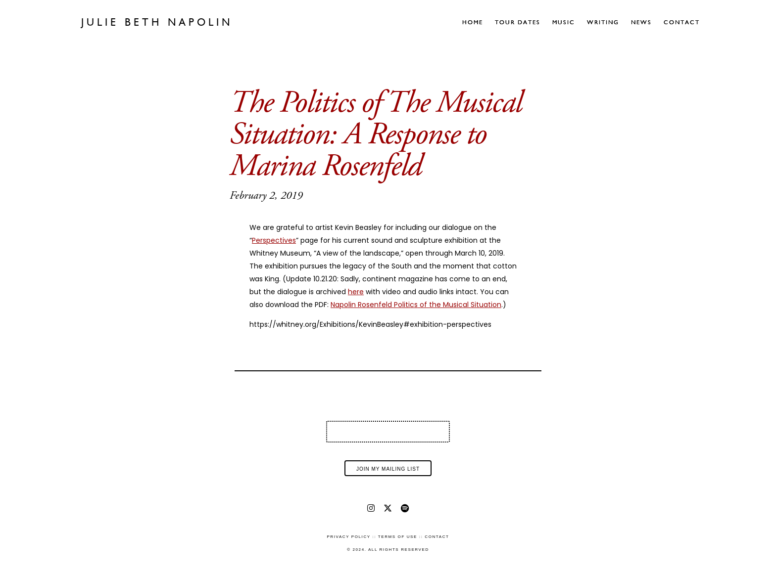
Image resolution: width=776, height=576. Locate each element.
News (641, 22)
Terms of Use (397, 536)
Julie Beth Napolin (157, 22)
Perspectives (274, 240)
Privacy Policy (348, 536)
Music (563, 22)
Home (472, 22)
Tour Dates (517, 22)
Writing (603, 22)
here (356, 292)
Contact (682, 22)
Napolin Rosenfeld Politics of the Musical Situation (416, 305)
